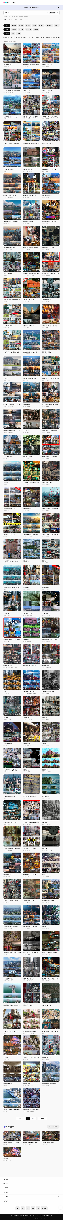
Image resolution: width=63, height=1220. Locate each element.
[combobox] (14, 3)
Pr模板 (34, 25)
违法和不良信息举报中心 (42, 1218)
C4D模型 (28, 25)
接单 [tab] (21, 19)
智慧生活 (26, 16)
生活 (9, 16)
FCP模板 (41, 25)
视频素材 (14, 25)
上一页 (20, 1118)
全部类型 (6, 25)
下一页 (42, 1118)
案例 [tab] (26, 19)
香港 (12, 16)
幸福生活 (21, 16)
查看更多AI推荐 (53, 1126)
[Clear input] (47, 13)
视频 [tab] (5, 19)
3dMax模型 (49, 25)
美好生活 (16, 16)
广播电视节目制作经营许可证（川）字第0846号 (26, 1218)
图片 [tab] (10, 19)
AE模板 (21, 25)
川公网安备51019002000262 (46, 1215)
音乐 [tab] (16, 19)
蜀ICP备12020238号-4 (34, 1215)
